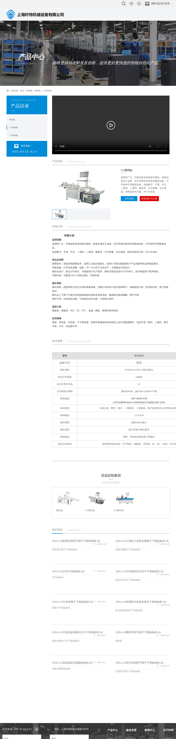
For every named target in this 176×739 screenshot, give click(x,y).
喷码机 (29, 91)
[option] (67, 501)
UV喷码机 (13, 127)
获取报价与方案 (149, 198)
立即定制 (129, 198)
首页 (22, 91)
